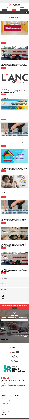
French (3, 403)
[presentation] (7, 330)
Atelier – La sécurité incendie (7, 61)
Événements (17, 395)
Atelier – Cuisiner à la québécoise (8, 241)
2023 (3, 293)
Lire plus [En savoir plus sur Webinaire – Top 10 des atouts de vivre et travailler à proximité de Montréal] (3, 196)
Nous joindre (17, 398)
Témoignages (3, 283)
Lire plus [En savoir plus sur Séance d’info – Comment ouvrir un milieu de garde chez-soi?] (3, 171)
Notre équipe (4, 395)
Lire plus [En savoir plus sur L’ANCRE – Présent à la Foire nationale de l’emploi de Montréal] (3, 94)
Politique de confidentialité (6, 400)
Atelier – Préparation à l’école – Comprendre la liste (12, 112)
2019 (3, 298)
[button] (1, 12)
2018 (3, 299)
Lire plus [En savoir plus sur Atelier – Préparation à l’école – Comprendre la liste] (3, 119)
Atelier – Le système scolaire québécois (10, 36)
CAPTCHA (2, 328)
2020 (3, 296)
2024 (3, 292)
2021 (3, 295)
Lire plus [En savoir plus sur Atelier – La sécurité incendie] (3, 273)
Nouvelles (3, 282)
